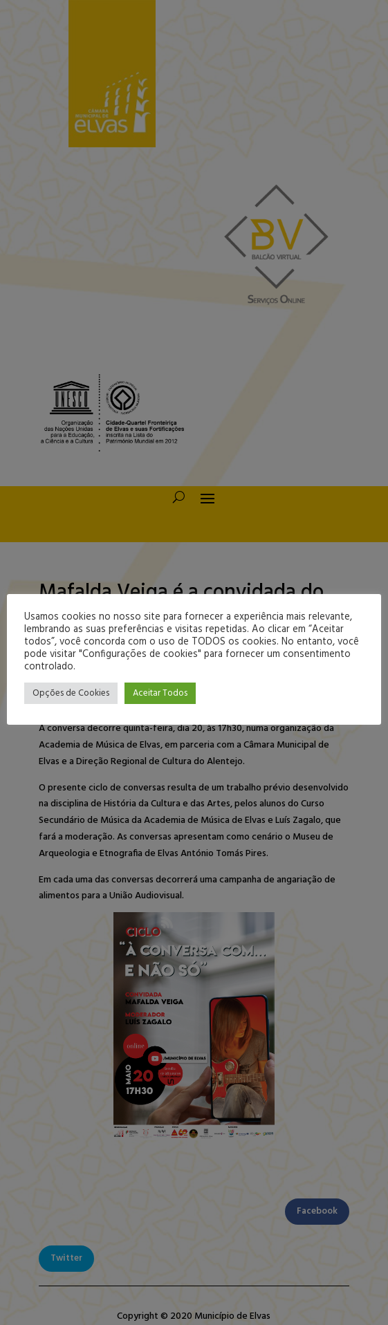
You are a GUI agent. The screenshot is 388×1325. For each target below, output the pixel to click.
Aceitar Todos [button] (160, 693)
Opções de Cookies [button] (71, 693)
